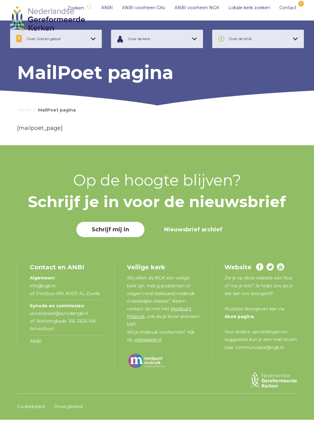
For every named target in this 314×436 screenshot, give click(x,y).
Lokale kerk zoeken (242, 18)
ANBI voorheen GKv (136, 18)
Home (24, 126)
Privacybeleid (68, 423)
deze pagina (239, 333)
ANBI (100, 18)
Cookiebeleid (31, 423)
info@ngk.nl (43, 302)
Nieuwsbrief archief (193, 246)
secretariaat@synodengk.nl (59, 329)
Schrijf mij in (110, 246)
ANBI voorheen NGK (189, 18)
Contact (280, 18)
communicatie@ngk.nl (259, 363)
